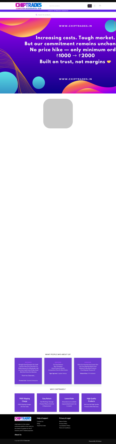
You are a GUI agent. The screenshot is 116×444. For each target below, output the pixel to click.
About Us (18, 435)
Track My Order (41, 425)
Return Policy (63, 421)
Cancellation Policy (64, 425)
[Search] (90, 6)
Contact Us (40, 421)
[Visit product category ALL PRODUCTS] (58, 113)
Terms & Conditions (64, 428)
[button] (94, 6)
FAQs (38, 423)
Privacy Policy (63, 423)
